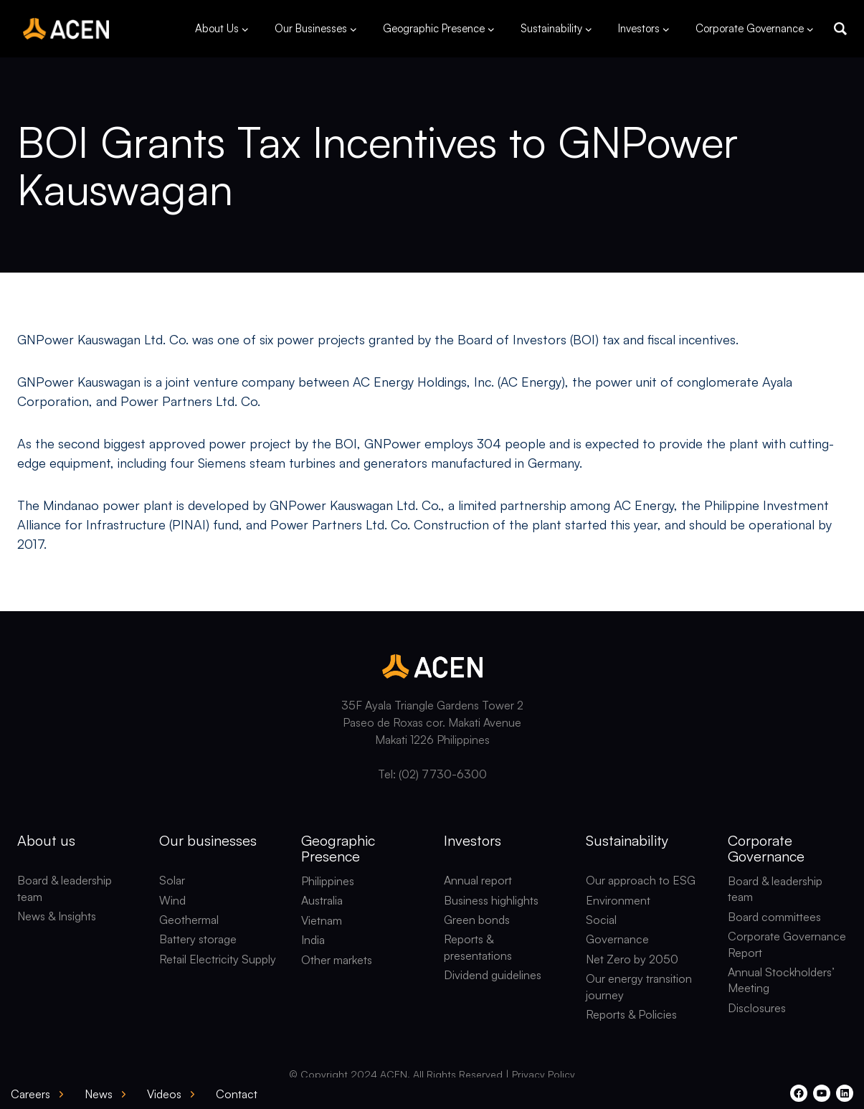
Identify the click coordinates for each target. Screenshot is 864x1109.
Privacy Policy (543, 1074)
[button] (840, 28)
